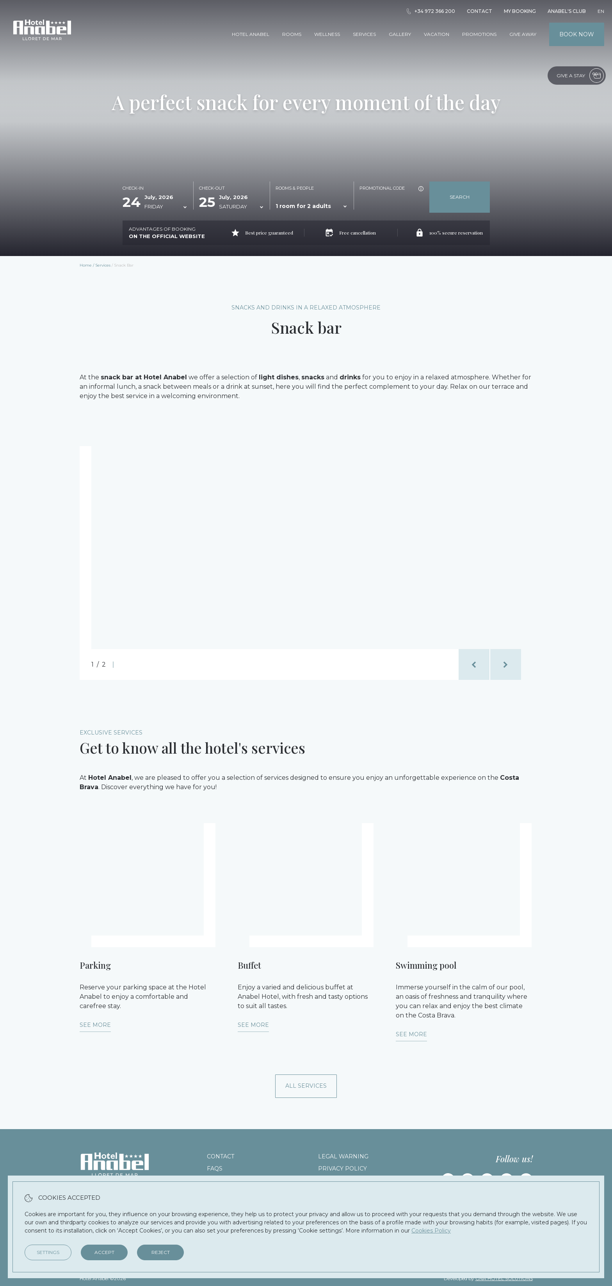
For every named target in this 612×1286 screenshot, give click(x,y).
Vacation (436, 34)
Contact (479, 11)
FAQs (214, 1168)
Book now (576, 34)
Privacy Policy (342, 1168)
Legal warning (343, 1156)
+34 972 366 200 (430, 11)
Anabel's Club (567, 11)
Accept (104, 1252)
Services (364, 34)
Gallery (400, 34)
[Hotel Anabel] (42, 49)
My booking (520, 11)
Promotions (479, 34)
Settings (48, 1252)
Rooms (291, 34)
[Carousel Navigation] (490, 664)
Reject (160, 1252)
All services (306, 1085)
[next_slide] (505, 664)
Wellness (327, 34)
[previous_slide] (474, 664)
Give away (522, 34)
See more (95, 1024)
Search (460, 197)
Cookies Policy (431, 1230)
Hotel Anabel (250, 34)
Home (86, 265)
